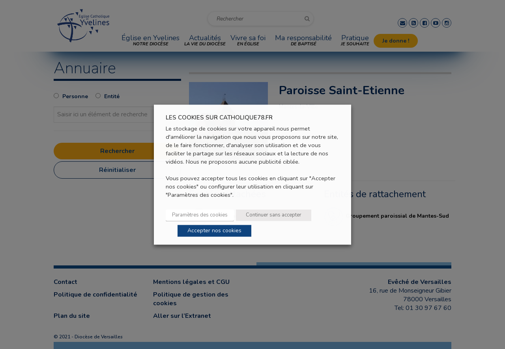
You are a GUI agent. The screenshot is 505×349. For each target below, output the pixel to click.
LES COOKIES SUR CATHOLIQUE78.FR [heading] (219, 117)
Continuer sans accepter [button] (273, 214)
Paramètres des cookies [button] (200, 214)
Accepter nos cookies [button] (214, 230)
